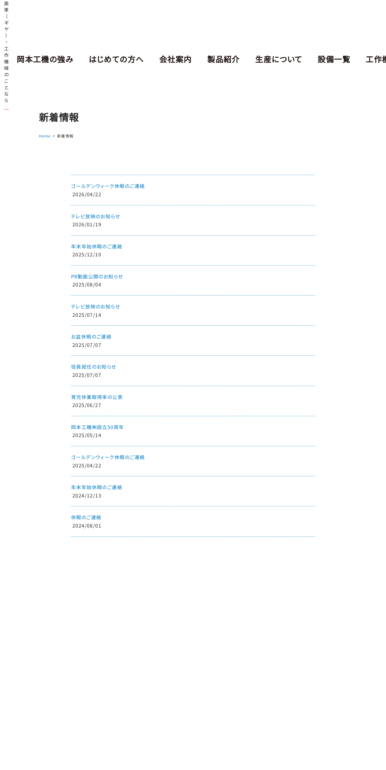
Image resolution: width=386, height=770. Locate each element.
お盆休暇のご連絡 (91, 336)
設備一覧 (325, 58)
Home (45, 136)
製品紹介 (217, 58)
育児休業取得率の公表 (97, 396)
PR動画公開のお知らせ (97, 276)
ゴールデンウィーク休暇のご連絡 (108, 185)
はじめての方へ (113, 58)
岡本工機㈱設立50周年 (97, 426)
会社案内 (171, 58)
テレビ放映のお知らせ (95, 216)
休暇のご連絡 (86, 517)
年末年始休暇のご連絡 (96, 246)
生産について (271, 58)
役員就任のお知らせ (93, 366)
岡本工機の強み (44, 58)
